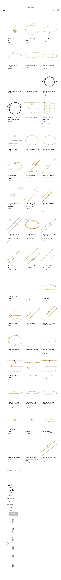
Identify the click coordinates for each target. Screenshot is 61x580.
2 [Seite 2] (9, 470)
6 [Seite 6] (13, 470)
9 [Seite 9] (16, 470)
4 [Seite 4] (11, 470)
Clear (42, 126)
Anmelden (13, 513)
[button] (53, 10)
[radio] (42, 123)
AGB (13, 562)
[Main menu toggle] (4, 10)
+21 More (49, 123)
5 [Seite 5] (12, 470)
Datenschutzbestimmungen (13, 566)
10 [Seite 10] (18, 470)
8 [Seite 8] (15, 470)
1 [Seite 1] (8, 470)
